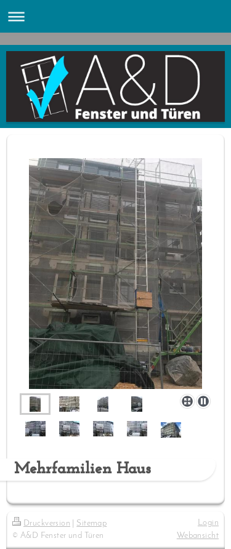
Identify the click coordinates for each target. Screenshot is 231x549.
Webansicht (198, 535)
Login (208, 522)
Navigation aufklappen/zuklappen (115, 16)
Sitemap (91, 523)
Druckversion (41, 523)
